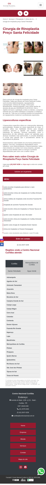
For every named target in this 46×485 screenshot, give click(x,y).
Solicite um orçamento (23, 172)
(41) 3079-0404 (23, 409)
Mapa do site (22, 459)
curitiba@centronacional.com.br (23, 416)
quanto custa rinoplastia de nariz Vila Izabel (18, 215)
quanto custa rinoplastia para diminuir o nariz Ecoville (21, 233)
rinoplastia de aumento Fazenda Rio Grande (18, 205)
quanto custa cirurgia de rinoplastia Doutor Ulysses (20, 225)
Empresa (23, 432)
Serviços (23, 446)
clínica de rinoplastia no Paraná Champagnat (18, 229)
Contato (23, 452)
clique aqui (26, 164)
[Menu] (40, 5)
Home (23, 425)
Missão (23, 439)
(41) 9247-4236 (15, 164)
